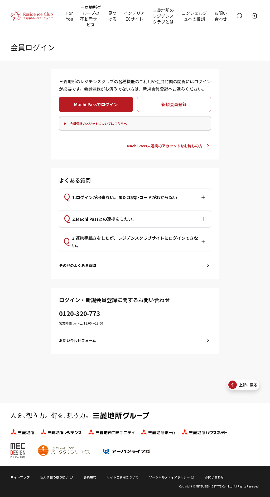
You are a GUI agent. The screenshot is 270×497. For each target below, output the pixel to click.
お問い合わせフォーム (77, 340)
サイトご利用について (122, 477)
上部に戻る (242, 385)
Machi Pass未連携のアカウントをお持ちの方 (164, 145)
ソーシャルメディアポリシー (169, 477)
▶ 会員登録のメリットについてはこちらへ (95, 123)
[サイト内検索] (239, 16)
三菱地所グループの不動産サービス (90, 16)
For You (69, 16)
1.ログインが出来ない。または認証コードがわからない (124, 197)
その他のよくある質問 (77, 265)
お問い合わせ (220, 16)
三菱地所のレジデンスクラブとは (163, 16)
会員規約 (90, 477)
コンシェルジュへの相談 (194, 16)
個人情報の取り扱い (54, 477)
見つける (112, 16)
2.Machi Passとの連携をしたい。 (104, 219)
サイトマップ (20, 477)
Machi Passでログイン (96, 104)
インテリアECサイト (134, 16)
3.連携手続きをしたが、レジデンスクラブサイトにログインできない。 (135, 241)
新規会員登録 (174, 104)
